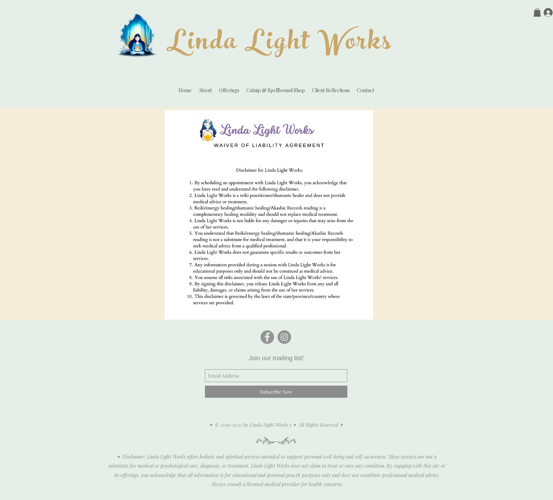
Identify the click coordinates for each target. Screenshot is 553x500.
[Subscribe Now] (276, 392)
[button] (537, 12)
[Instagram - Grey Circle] (284, 337)
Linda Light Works (279, 44)
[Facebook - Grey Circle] (267, 337)
